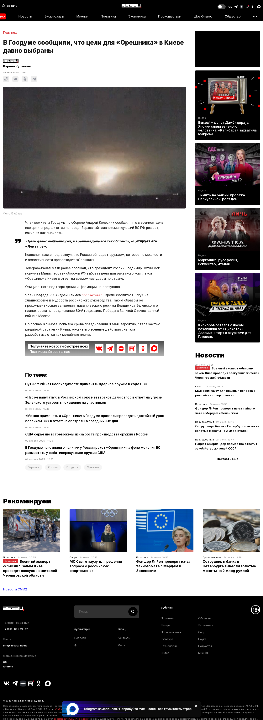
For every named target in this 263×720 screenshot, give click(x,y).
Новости (25, 16)
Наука (202, 639)
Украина (33, 467)
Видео (202, 118)
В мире (166, 625)
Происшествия (169, 16)
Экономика (137, 16)
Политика (108, 16)
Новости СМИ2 (15, 589)
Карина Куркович (17, 66)
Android (8, 666)
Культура (167, 639)
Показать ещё (227, 459)
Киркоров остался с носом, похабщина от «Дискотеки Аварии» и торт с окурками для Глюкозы (224, 331)
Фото (78, 645)
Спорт (199, 386)
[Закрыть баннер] (196, 706)
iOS (5, 662)
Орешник (93, 467)
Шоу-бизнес (203, 16)
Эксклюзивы (54, 16)
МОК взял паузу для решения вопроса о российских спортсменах (96, 566)
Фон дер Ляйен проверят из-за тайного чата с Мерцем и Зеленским (163, 566)
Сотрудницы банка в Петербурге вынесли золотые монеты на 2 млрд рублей (229, 566)
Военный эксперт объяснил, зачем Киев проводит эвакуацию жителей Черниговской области (227, 373)
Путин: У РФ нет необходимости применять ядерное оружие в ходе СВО (86, 384)
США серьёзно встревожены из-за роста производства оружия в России (86, 434)
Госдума (72, 467)
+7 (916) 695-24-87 (15, 629)
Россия (53, 467)
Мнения (82, 16)
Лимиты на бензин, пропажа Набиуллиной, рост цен (221, 197)
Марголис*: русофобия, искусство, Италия (218, 262)
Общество (233, 16)
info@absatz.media (15, 645)
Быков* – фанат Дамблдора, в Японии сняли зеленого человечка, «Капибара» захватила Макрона (227, 128)
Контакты (124, 638)
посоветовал (92, 295)
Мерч (121, 645)
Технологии (169, 646)
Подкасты (205, 646)
